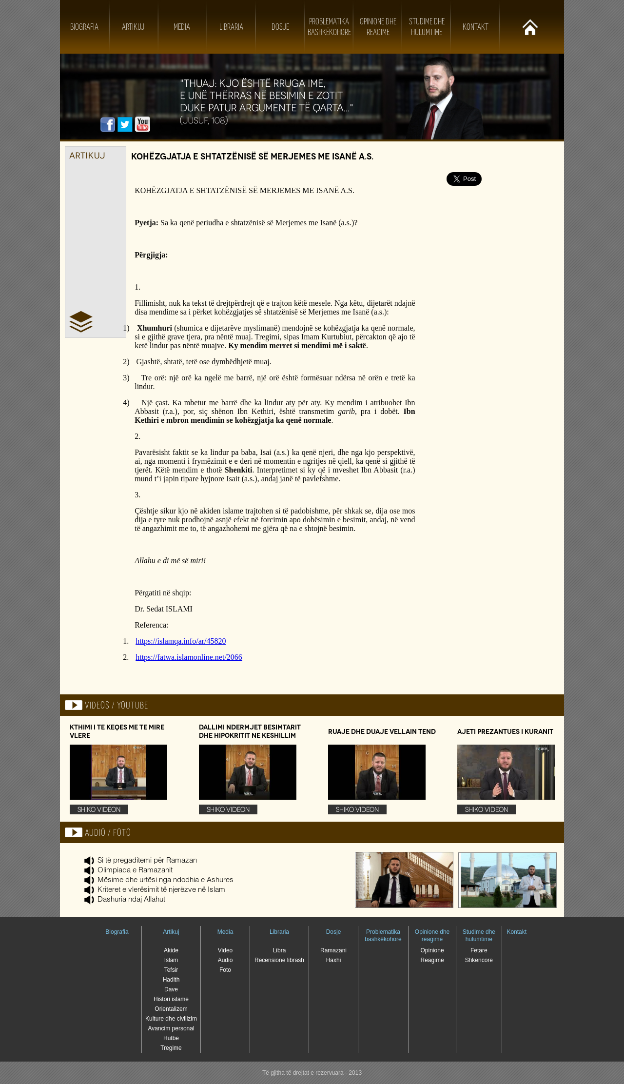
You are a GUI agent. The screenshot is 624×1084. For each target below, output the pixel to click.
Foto (225, 969)
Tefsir (171, 969)
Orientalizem (171, 1008)
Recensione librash (279, 960)
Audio (225, 960)
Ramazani (333, 950)
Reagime (432, 960)
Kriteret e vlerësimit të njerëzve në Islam (161, 890)
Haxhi (333, 960)
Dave (171, 989)
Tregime (171, 1048)
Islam (171, 960)
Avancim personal (171, 1028)
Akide (171, 950)
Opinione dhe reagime (432, 935)
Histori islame (171, 999)
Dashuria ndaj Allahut (131, 900)
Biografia (84, 26)
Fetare (479, 950)
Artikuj (133, 26)
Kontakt (475, 26)
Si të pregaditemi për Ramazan (147, 861)
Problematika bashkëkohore (383, 935)
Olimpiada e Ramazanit (135, 870)
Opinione (432, 950)
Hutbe (171, 1038)
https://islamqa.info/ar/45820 (181, 641)
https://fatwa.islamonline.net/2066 (189, 657)
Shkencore (479, 960)
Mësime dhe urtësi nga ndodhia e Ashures (166, 880)
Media (182, 26)
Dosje (280, 26)
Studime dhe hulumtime (479, 935)
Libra (279, 950)
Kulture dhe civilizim (171, 1018)
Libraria (231, 26)
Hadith (171, 979)
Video (225, 950)
